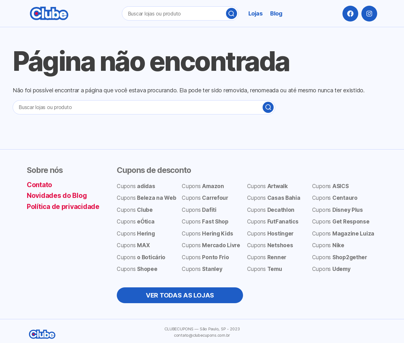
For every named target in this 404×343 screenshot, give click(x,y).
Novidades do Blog (57, 195)
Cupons (136, 186)
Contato (39, 185)
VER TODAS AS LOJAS (180, 295)
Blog (276, 13)
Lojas (255, 13)
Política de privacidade (63, 207)
